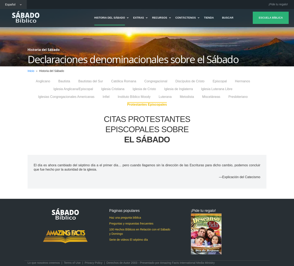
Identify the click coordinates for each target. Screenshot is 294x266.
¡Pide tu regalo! (278, 4)
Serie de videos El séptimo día (128, 239)
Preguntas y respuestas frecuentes (131, 223)
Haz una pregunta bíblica (125, 217)
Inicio (31, 71)
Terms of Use (72, 262)
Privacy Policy (93, 262)
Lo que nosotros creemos (44, 262)
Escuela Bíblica (270, 17)
